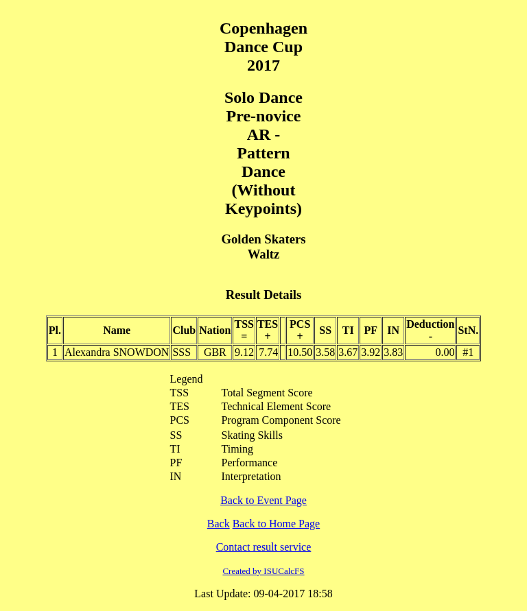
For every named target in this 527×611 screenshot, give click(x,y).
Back (218, 523)
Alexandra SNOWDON (117, 352)
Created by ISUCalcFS (263, 571)
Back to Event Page (263, 500)
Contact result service (264, 547)
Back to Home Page (276, 523)
